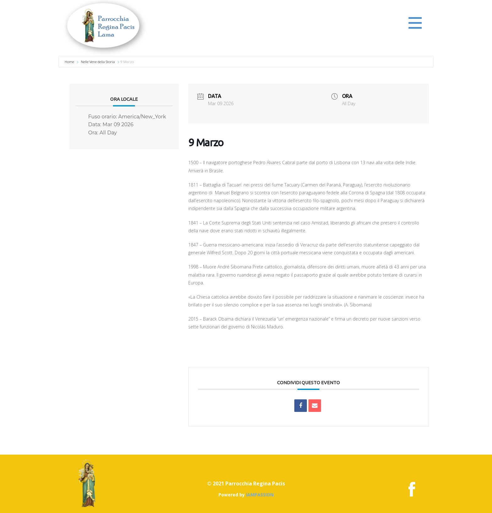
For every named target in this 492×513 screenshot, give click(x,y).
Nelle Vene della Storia (98, 61)
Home (70, 61)
